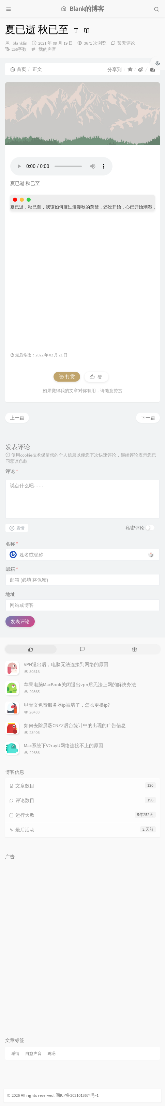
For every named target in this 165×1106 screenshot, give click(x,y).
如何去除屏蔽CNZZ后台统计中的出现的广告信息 (75, 725)
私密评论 (135, 528)
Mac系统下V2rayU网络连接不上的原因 (63, 745)
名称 (11, 544)
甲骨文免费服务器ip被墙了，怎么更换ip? (67, 705)
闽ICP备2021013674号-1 (77, 1095)
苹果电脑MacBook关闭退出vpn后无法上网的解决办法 (80, 684)
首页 (18, 69)
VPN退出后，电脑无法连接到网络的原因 (66, 664)
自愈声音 (33, 1053)
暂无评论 (126, 43)
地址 (10, 594)
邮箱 (11, 569)
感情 (15, 1053)
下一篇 (148, 418)
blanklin (20, 43)
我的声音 (47, 49)
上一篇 (17, 418)
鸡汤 (51, 1053)
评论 (11, 471)
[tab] (30, 649)
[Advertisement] (82, 278)
